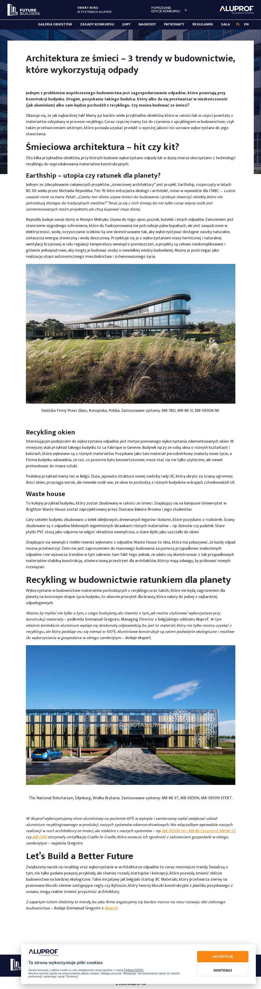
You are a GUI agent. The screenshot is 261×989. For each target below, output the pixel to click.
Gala (225, 24)
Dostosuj (223, 970)
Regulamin (202, 24)
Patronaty (174, 24)
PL (238, 24)
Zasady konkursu (97, 24)
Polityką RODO (133, 970)
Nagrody (147, 24)
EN (246, 24)
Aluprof (111, 908)
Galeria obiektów (55, 24)
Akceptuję (223, 956)
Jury (126, 24)
